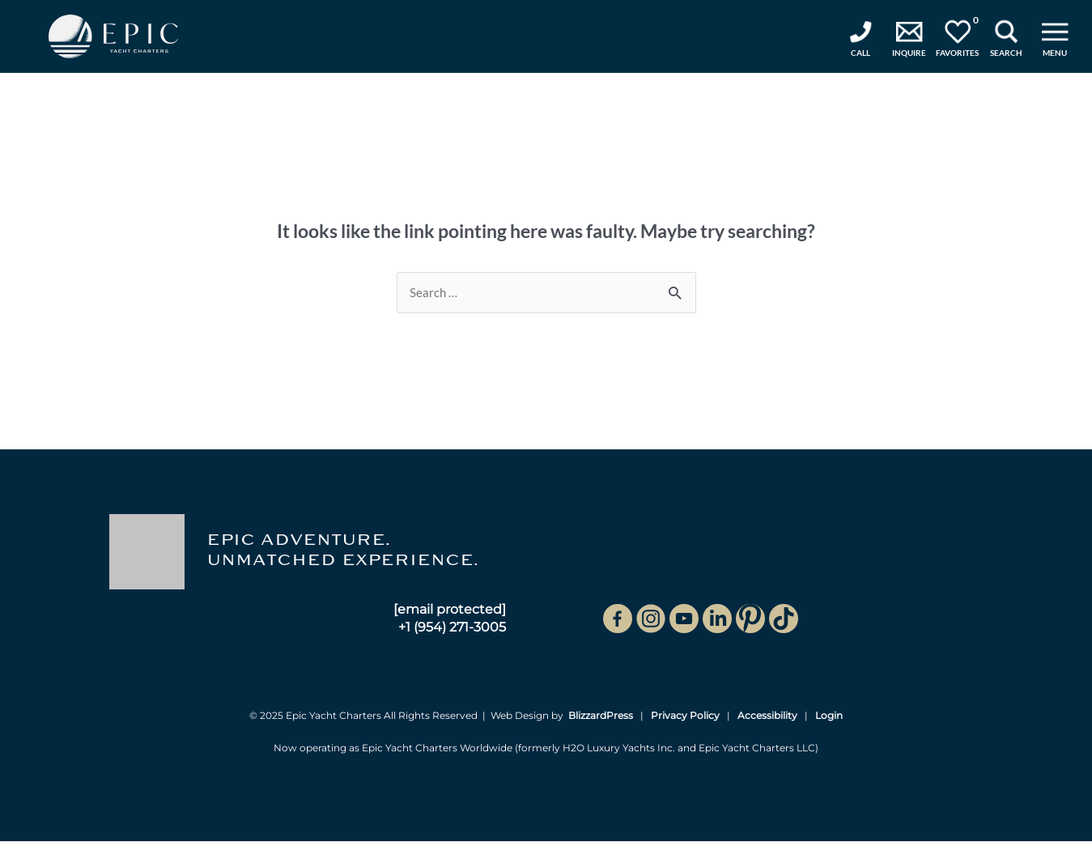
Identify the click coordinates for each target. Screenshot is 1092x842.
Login (829, 716)
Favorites (957, 36)
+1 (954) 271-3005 (452, 627)
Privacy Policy (685, 716)
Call (860, 52)
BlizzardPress (600, 716)
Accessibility (767, 716)
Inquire (909, 52)
